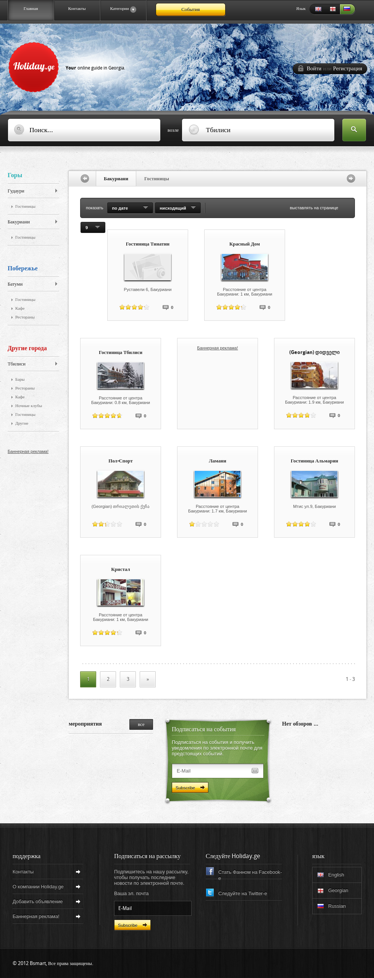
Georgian (332, 9)
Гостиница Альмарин (314, 461)
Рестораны (25, 317)
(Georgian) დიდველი (314, 352)
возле (173, 130)
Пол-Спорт (120, 461)
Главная (31, 8)
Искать (354, 130)
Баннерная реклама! (28, 451)
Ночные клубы (28, 405)
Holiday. (69, 66)
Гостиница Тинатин (147, 244)
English (317, 9)
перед (352, 178)
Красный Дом (244, 244)
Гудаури (16, 191)
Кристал (120, 569)
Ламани (217, 461)
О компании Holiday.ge (38, 886)
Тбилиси (17, 364)
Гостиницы (25, 206)
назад (82, 178)
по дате (120, 208)
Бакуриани (19, 222)
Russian (347, 9)
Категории (118, 9)
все (141, 724)
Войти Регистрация (334, 68)
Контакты (76, 8)
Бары (20, 379)
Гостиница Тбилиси (120, 352)
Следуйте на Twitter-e (242, 893)
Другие (21, 423)
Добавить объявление (38, 901)
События (190, 9)
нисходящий (173, 208)
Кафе (20, 308)
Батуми (15, 284)
